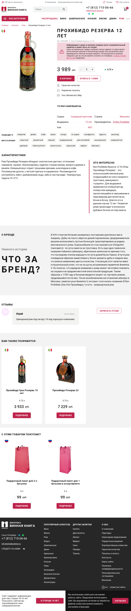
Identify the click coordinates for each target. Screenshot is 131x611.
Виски (103, 18)
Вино (63, 18)
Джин (113, 18)
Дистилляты (79, 533)
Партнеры (106, 533)
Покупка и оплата (110, 553)
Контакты (106, 557)
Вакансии (106, 580)
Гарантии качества (111, 549)
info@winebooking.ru (11, 544)
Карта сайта (107, 561)
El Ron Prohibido (121, 122)
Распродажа (50, 18)
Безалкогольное (51, 574)
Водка (47, 541)
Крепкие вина (50, 557)
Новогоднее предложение (114, 537)
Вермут (76, 541)
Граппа (76, 529)
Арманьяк (49, 553)
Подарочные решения (112, 541)
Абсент (76, 537)
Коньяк (92, 18)
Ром (121, 18)
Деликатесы (50, 578)
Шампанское (77, 18)
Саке (75, 545)
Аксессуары (49, 582)
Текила (76, 553)
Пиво (46, 566)
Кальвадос (49, 570)
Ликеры (76, 549)
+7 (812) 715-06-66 (98, 7)
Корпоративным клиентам (70, 2)
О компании (50, 2)
